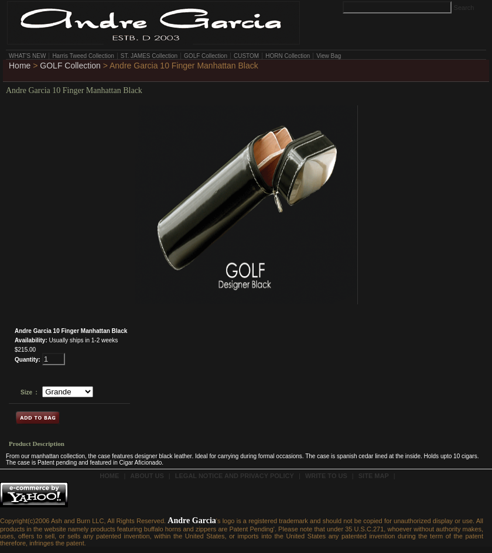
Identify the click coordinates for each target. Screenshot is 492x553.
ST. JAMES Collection (149, 56)
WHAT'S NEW (27, 56)
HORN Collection (287, 56)
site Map (373, 475)
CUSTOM (246, 56)
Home (19, 65)
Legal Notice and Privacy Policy (234, 475)
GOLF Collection (205, 56)
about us (146, 475)
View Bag (328, 56)
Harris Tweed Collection (83, 56)
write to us (326, 475)
